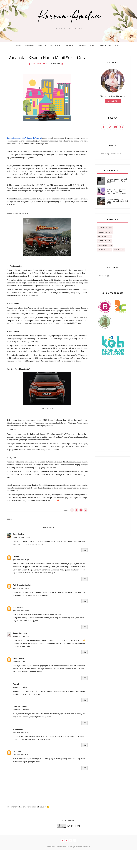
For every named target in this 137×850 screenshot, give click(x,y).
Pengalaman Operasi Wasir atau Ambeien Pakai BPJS (117, 201)
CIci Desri (17, 752)
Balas (84, 550)
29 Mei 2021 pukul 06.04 (21, 537)
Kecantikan (102, 228)
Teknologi (102, 245)
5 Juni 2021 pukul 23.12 (20, 687)
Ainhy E (16, 684)
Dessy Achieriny (20, 633)
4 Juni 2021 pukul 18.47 (21, 560)
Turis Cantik (18, 534)
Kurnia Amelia (64, 847)
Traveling (102, 250)
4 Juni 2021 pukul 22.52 (21, 588)
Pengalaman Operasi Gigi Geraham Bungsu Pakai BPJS (117, 181)
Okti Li (16, 557)
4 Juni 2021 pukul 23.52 (21, 611)
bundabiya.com (20, 707)
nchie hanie (18, 608)
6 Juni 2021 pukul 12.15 (20, 755)
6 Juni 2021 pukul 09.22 (21, 732)
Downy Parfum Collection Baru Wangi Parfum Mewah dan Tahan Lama (117, 191)
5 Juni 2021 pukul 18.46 (21, 662)
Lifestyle (102, 241)
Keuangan (102, 236)
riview (116, 250)
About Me (112, 101)
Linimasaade (19, 729)
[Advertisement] (112, 412)
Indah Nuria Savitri (22, 585)
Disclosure (86, 847)
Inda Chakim (18, 659)
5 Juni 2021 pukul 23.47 (21, 710)
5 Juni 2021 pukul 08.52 (21, 636)
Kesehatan (102, 232)
